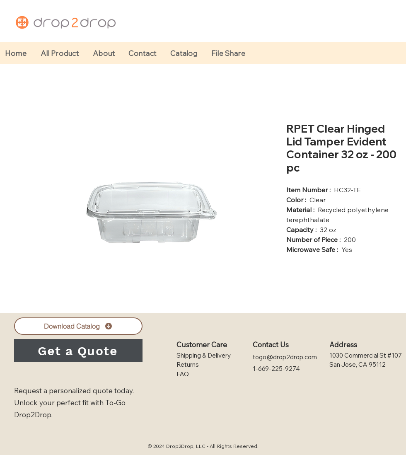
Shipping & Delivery (203, 355)
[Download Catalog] (78, 326)
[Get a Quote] (78, 350)
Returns (187, 364)
